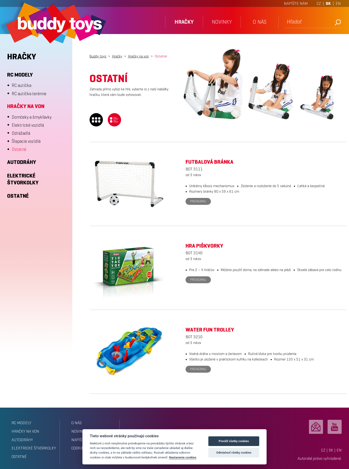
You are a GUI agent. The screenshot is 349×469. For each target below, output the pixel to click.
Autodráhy (21, 162)
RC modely (20, 74)
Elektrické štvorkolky (23, 179)
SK (328, 3)
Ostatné (19, 149)
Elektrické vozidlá (28, 125)
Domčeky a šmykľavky (32, 117)
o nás (260, 21)
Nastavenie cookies (182, 457)
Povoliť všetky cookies (234, 441)
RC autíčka (21, 85)
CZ (319, 3)
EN (338, 3)
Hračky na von (25, 106)
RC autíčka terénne (29, 93)
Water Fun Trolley (210, 329)
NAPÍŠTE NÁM (296, 3)
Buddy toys (98, 56)
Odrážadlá (21, 133)
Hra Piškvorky (204, 245)
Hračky (117, 56)
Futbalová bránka (209, 161)
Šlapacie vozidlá (26, 141)
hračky (184, 21)
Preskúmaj (198, 201)
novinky (222, 21)
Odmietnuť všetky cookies (233, 452)
